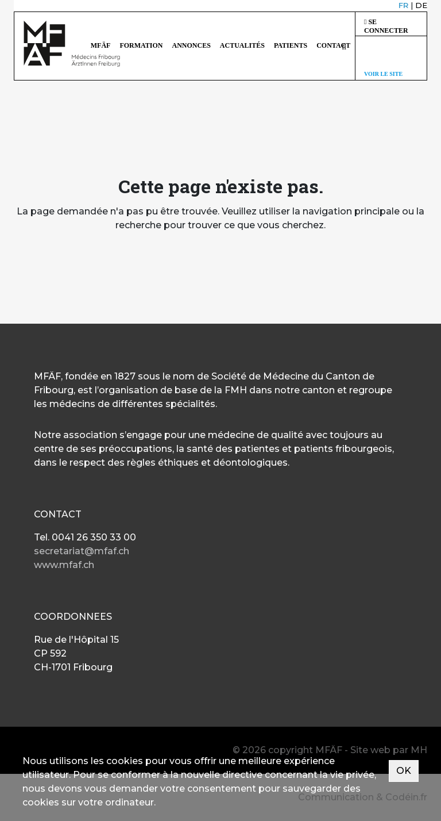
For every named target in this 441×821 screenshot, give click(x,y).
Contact (333, 45)
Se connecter (386, 26)
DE (421, 5)
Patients (290, 45)
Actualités (242, 45)
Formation (141, 45)
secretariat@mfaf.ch (81, 551)
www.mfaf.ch (64, 564)
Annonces (191, 45)
